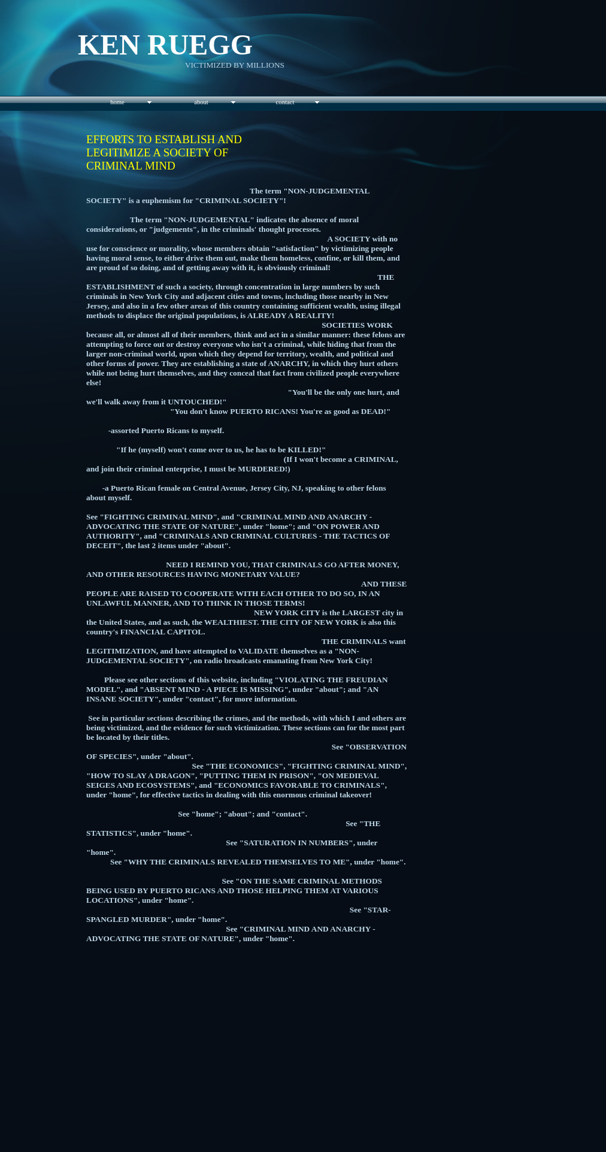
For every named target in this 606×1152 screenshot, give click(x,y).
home (117, 102)
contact (285, 102)
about (201, 102)
